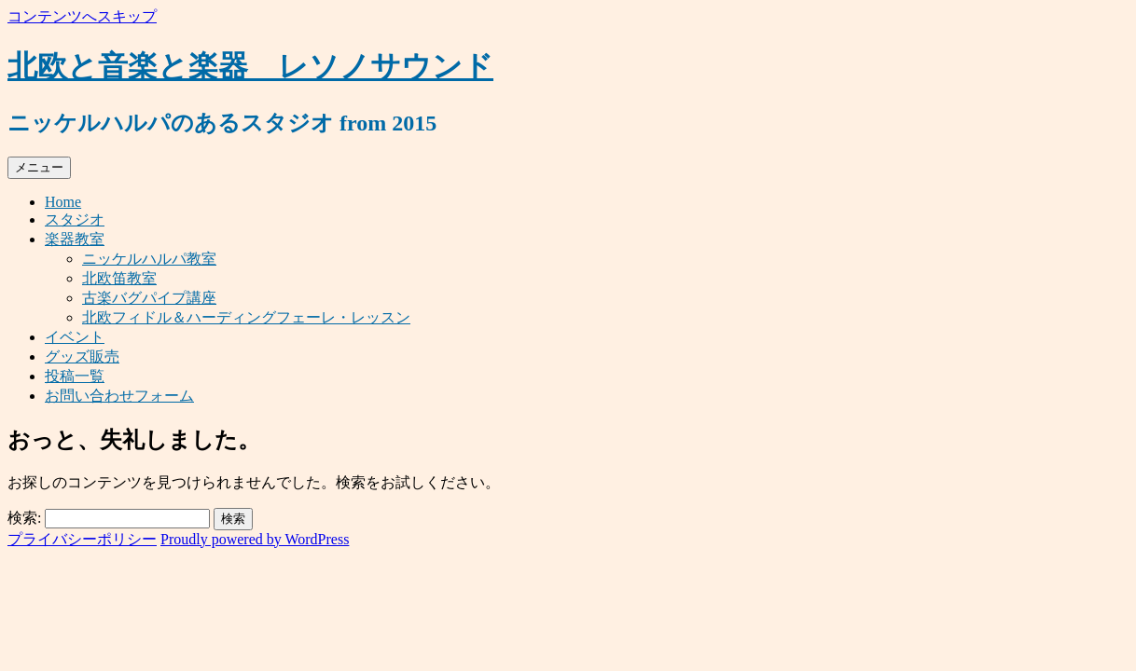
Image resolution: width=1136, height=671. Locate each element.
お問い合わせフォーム (119, 396)
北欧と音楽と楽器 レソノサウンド (250, 66)
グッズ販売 (82, 356)
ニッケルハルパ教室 (149, 259)
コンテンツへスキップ (82, 16)
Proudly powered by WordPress (254, 539)
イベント (74, 337)
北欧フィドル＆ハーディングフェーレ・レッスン (246, 317)
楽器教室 (74, 239)
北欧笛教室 (119, 278)
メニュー (39, 167)
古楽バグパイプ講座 (149, 298)
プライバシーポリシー (82, 539)
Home (63, 202)
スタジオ (74, 219)
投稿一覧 (74, 376)
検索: (24, 518)
